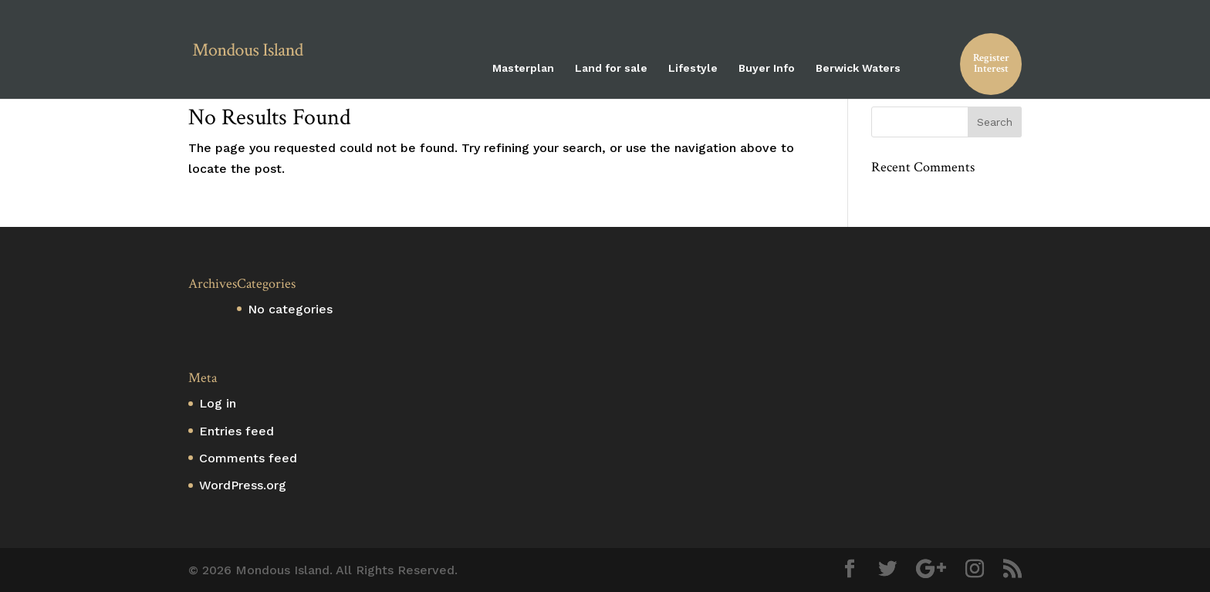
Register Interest (991, 63)
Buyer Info (767, 68)
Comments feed (248, 458)
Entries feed (236, 431)
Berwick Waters (858, 68)
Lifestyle (693, 68)
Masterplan (523, 68)
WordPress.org (242, 485)
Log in (217, 403)
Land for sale (611, 68)
